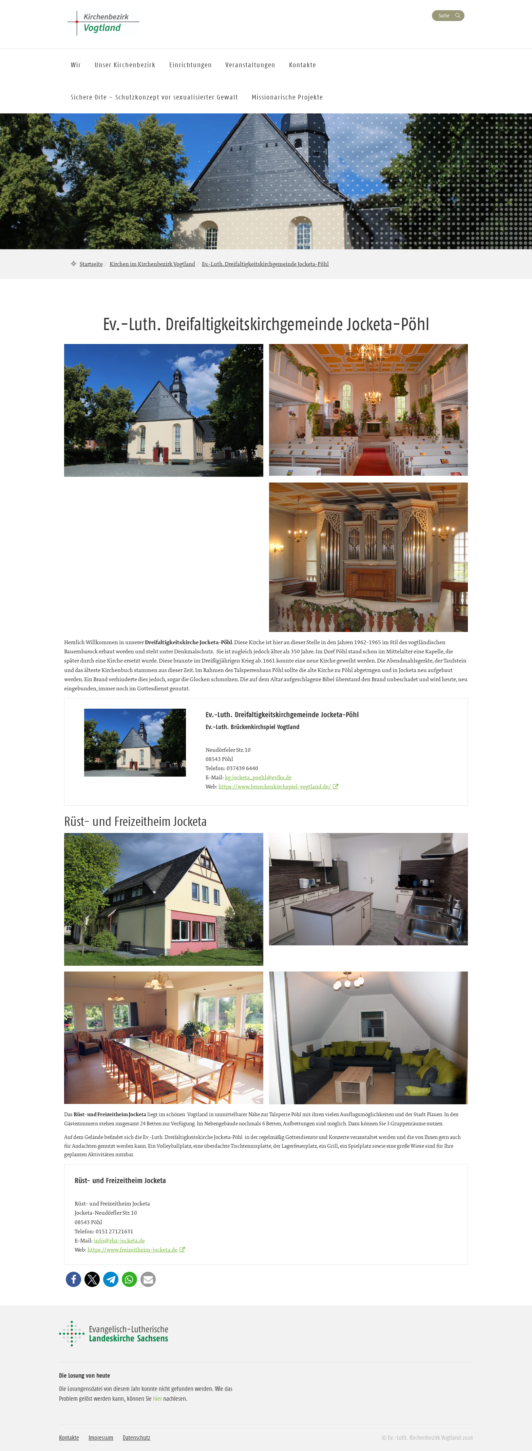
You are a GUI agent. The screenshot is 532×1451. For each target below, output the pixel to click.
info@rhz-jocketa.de (119, 1240)
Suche (444, 15)
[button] (73, 1279)
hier (157, 1398)
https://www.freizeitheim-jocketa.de (133, 1249)
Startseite (91, 264)
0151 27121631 (114, 1231)
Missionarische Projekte (287, 97)
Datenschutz (136, 1437)
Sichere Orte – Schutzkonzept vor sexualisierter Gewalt (154, 97)
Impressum (101, 1437)
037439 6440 (242, 768)
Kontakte (69, 1437)
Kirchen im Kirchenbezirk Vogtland (152, 264)
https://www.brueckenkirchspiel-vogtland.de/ (275, 786)
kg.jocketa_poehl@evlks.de (258, 777)
